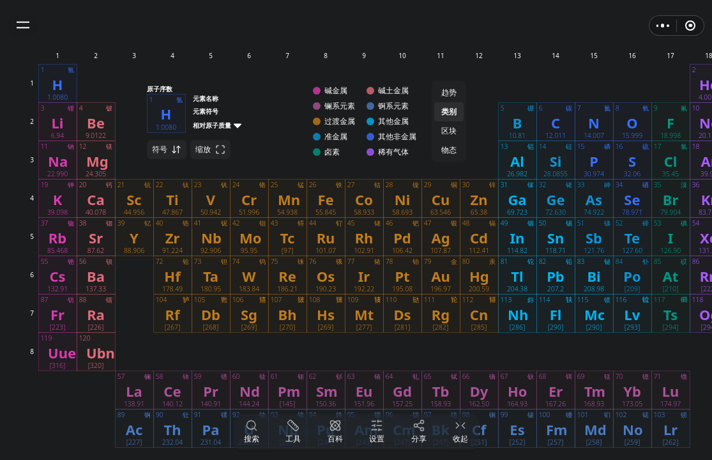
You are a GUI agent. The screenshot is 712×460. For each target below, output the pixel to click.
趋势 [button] (449, 92)
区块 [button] (449, 130)
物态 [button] (449, 149)
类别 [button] (449, 111)
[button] (23, 25)
